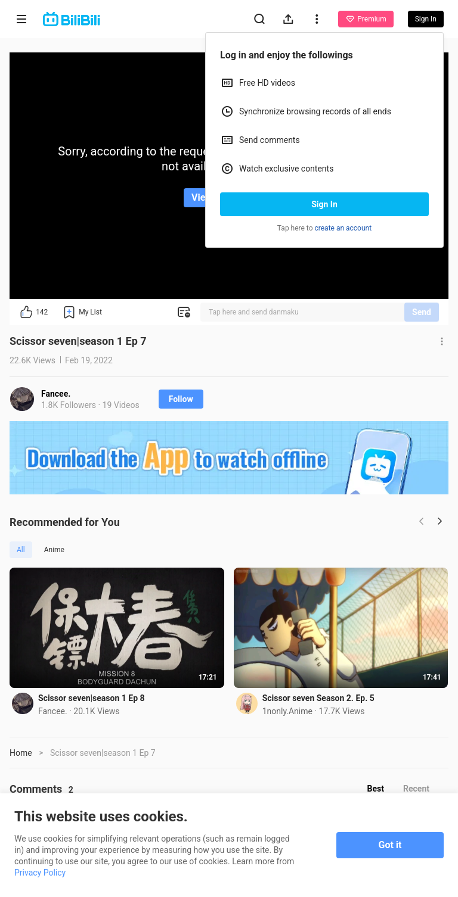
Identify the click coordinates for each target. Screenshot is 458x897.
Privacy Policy (40, 872)
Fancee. (55, 393)
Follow (181, 399)
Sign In (324, 204)
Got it (390, 845)
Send (421, 312)
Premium (365, 19)
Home (21, 753)
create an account (343, 228)
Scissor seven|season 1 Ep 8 (91, 698)
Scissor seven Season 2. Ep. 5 (318, 698)
